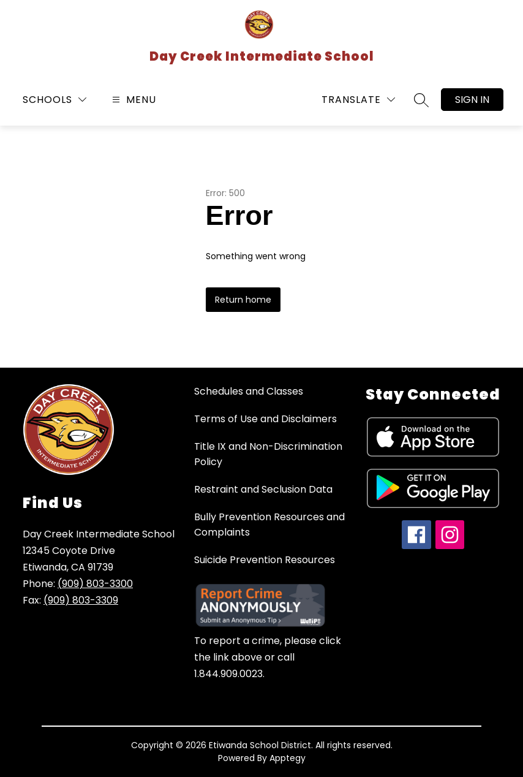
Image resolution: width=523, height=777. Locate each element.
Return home (243, 300)
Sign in (472, 100)
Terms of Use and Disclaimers (265, 419)
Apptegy (287, 758)
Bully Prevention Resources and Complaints (269, 524)
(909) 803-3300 (95, 584)
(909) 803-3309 (80, 600)
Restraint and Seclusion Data (263, 489)
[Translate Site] (358, 99)
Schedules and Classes (248, 391)
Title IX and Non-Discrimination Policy (268, 454)
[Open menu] (132, 99)
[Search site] (421, 100)
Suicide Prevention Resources (264, 560)
